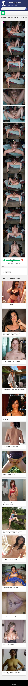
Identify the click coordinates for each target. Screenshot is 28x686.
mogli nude (8, 272)
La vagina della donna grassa (11, 616)
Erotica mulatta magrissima (10, 446)
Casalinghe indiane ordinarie (10, 587)
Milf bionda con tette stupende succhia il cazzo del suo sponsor (14, 390)
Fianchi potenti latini (8, 304)
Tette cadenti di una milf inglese (11, 361)
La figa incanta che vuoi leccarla (11, 559)
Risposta (14, 684)
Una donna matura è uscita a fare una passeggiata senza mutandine (13, 531)
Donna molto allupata (8, 644)
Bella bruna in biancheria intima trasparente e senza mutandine (11, 333)
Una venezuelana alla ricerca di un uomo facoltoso (14, 418)
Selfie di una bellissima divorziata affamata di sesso (12, 503)
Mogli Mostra (12, 3)
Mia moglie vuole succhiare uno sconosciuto (11, 673)
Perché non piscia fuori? (9, 474)
